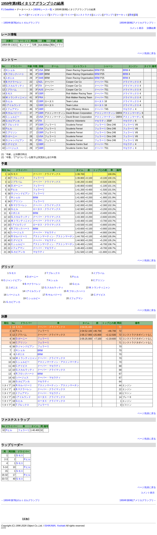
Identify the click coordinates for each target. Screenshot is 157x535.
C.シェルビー (12, 117)
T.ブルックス (12, 124)
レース (23, 15)
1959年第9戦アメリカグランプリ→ (138, 22)
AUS (40, 89)
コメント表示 (136, 28)
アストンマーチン (132, 113)
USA (40, 70)
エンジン (97, 15)
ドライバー (68, 15)
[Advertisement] (83, 513)
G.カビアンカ (13, 121)
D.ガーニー (11, 136)
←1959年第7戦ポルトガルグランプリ (20, 22)
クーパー (99, 82)
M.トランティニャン (16, 97)
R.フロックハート (15, 74)
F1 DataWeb (7, 9)
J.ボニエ (10, 78)
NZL (40, 82)
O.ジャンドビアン (15, 140)
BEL (40, 140)
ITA (40, 86)
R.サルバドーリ (14, 113)
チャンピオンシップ (38, 15)
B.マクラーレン (14, 82)
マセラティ (128, 109)
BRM (97, 70)
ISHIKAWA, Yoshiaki (54, 525)
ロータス (99, 101)
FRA (40, 97)
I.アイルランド (13, 105)
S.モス (9, 93)
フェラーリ (100, 124)
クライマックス (131, 82)
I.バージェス (12, 148)
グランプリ (109, 15)
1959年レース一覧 (42, 9)
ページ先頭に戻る (146, 53)
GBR (40, 74)
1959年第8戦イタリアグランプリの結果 (32, 3)
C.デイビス (11, 144)
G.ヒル (9, 101)
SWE (41, 78)
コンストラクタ (84, 15)
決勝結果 (151, 28)
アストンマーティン (105, 113)
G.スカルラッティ (15, 86)
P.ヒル (9, 128)
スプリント (55, 15)
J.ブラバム (11, 89)
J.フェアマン (12, 109)
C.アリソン (11, 132)
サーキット (122, 15)
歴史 (131, 15)
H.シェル (10, 70)
